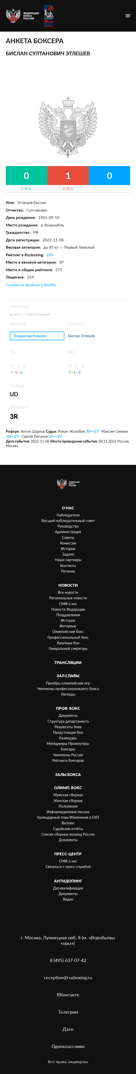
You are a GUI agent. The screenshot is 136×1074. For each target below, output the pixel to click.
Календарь (68, 738)
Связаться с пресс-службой (68, 866)
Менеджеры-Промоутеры (68, 743)
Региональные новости (68, 598)
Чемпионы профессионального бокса (68, 689)
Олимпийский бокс (68, 631)
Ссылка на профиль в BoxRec (31, 284)
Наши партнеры (68, 560)
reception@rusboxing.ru (68, 977)
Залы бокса (68, 774)
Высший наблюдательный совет (68, 520)
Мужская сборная (68, 795)
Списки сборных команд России (68, 834)
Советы (68, 537)
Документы (68, 715)
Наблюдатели (68, 515)
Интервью (68, 626)
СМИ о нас (68, 604)
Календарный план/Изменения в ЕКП (68, 817)
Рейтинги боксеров (68, 760)
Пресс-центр (68, 854)
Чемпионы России (68, 755)
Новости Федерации (68, 609)
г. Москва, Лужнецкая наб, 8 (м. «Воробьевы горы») (68, 940)
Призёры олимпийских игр (68, 683)
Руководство (68, 526)
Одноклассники (68, 1046)
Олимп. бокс (68, 787)
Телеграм (68, 1012)
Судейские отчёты (68, 829)
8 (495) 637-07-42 (68, 960)
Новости (68, 585)
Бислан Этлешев (81, 336)
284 (50, 255)
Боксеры (68, 749)
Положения (68, 806)
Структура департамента (68, 721)
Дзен (68, 1029)
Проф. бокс (68, 708)
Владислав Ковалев (30, 336)
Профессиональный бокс (68, 637)
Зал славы (68, 675)
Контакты (68, 565)
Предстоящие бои (68, 732)
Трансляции (68, 662)
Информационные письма (68, 812)
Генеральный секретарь (68, 648)
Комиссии (68, 543)
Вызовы (68, 823)
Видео (68, 899)
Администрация (68, 532)
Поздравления (68, 615)
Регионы (68, 571)
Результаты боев (68, 727)
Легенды (68, 694)
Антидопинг (68, 881)
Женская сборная (68, 800)
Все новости (68, 592)
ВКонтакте (68, 994)
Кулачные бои (68, 643)
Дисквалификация (68, 888)
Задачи (68, 554)
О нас (68, 508)
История (68, 548)
